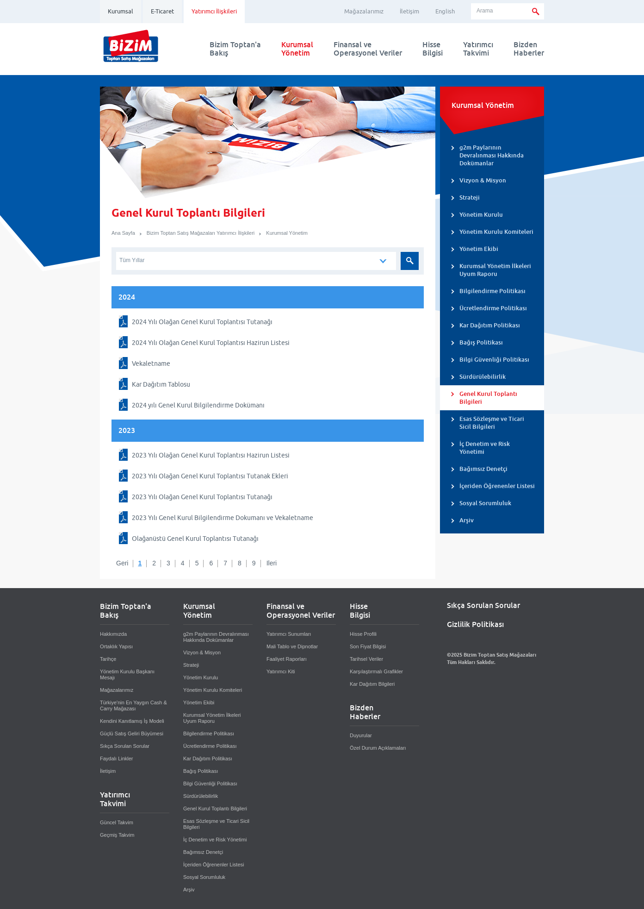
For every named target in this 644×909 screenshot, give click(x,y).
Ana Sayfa (123, 233)
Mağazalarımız (364, 11)
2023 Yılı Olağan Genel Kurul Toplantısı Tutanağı (202, 497)
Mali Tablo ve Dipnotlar (292, 646)
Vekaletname (151, 363)
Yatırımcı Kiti (280, 671)
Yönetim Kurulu (481, 214)
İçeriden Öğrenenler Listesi (497, 486)
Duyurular (361, 735)
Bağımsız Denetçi (483, 468)
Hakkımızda (113, 634)
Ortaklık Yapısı (116, 646)
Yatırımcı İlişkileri (214, 11)
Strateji (469, 197)
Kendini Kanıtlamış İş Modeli (132, 721)
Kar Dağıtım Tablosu (161, 384)
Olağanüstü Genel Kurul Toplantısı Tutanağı (195, 538)
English (445, 11)
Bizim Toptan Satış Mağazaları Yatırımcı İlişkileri (201, 233)
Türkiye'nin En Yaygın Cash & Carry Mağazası (133, 705)
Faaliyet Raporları (286, 659)
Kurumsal (120, 11)
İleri (271, 563)
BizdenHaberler (529, 49)
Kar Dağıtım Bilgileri (372, 684)
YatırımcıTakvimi (478, 49)
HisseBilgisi (432, 49)
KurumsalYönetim (297, 49)
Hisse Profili (363, 634)
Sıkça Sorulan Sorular (124, 746)
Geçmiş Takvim (117, 835)
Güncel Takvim (116, 822)
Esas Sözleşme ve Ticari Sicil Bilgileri (491, 422)
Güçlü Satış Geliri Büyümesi (131, 733)
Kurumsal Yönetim (287, 233)
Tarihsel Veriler (366, 659)
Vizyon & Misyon (482, 180)
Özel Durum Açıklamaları (378, 748)
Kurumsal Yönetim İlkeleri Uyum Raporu (495, 270)
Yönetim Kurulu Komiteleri (496, 231)
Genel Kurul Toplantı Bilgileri (488, 397)
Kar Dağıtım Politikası (489, 325)
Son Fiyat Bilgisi (368, 646)
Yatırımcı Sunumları (288, 634)
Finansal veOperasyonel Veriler (368, 49)
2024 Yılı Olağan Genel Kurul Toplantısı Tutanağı (202, 322)
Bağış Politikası (481, 342)
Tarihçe (108, 659)
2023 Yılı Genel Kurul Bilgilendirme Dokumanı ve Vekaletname (222, 517)
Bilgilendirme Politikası (492, 291)
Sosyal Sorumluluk (485, 503)
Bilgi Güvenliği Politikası (494, 359)
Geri (122, 563)
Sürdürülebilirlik (482, 376)
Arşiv (466, 520)
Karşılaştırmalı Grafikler (376, 671)
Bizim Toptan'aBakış (235, 49)
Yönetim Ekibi (478, 248)
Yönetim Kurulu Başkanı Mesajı (127, 674)
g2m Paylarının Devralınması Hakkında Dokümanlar (491, 155)
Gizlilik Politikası (475, 624)
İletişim (409, 11)
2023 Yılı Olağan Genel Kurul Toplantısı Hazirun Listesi (211, 455)
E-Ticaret (162, 11)
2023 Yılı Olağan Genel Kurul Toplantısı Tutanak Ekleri (210, 476)
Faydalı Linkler (116, 758)
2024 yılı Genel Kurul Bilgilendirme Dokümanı (198, 405)
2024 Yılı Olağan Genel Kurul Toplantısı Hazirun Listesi (211, 342)
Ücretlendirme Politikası (493, 308)
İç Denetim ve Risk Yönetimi (484, 447)
